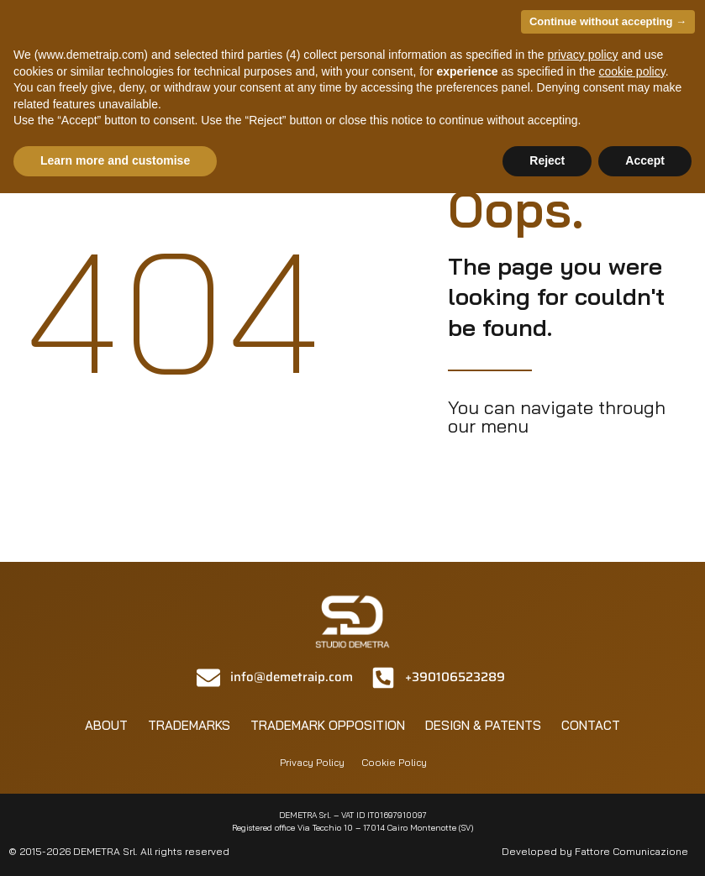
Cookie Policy (394, 762)
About (106, 725)
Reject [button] (547, 160)
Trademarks (189, 725)
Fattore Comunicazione (631, 851)
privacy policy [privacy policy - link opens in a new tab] (582, 54)
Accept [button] (645, 160)
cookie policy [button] (632, 71)
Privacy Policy (312, 762)
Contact (590, 725)
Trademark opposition (327, 725)
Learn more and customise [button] (115, 160)
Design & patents (483, 725)
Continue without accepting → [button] (608, 21)
